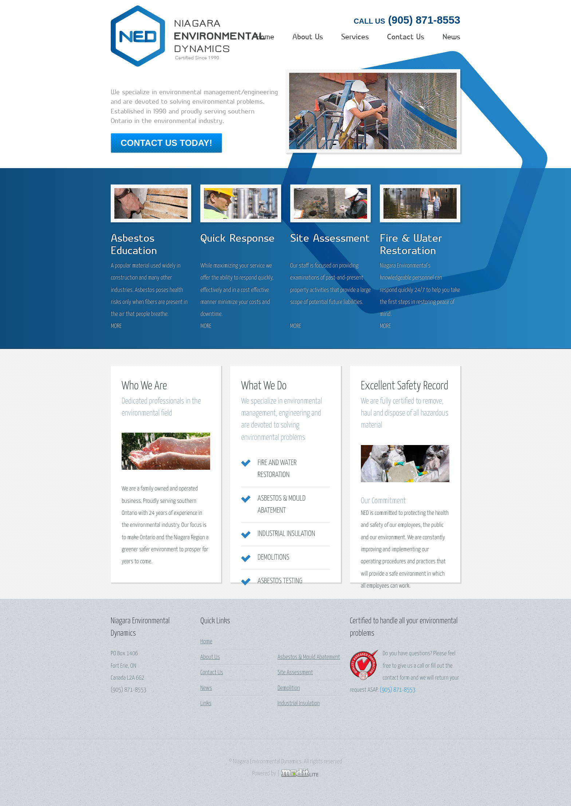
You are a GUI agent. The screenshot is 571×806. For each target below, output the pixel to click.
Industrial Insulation (286, 484)
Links (205, 654)
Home (254, 36)
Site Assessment (295, 623)
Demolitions (273, 507)
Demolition (288, 638)
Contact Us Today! (166, 143)
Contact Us (402, 36)
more (116, 276)
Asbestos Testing (279, 531)
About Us (300, 36)
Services (350, 36)
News (450, 36)
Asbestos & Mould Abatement (308, 607)
